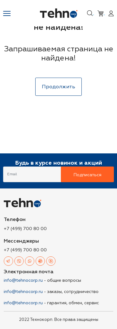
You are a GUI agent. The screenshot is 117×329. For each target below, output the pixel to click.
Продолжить (58, 87)
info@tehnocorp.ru (23, 280)
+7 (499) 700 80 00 (25, 228)
